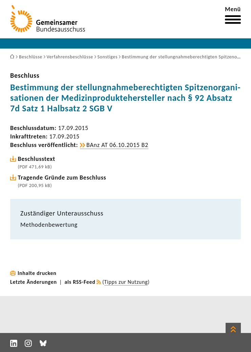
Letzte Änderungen (33, 282)
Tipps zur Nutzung (126, 282)
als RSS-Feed (80, 282)
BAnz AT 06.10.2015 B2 (117, 145)
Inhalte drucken (37, 273)
